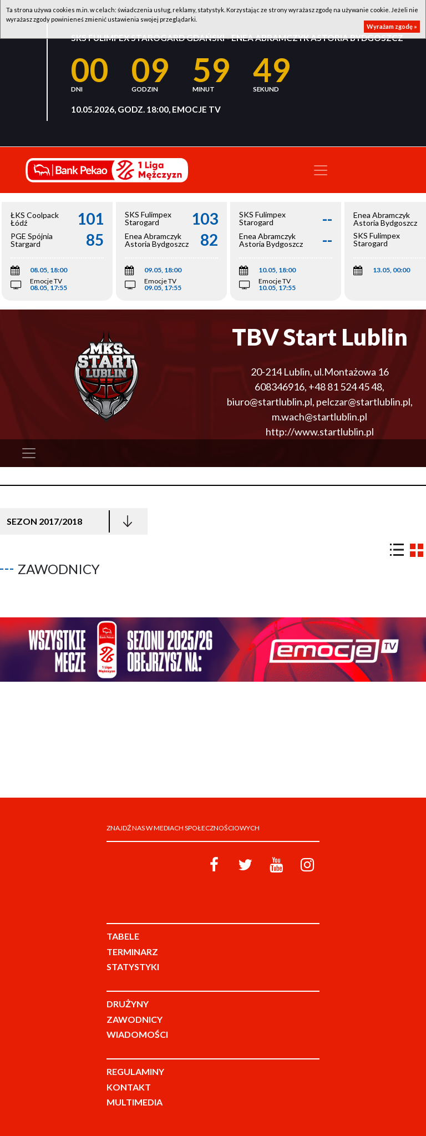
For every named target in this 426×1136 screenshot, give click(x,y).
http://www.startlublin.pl (320, 431)
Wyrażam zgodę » (392, 26)
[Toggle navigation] (320, 170)
